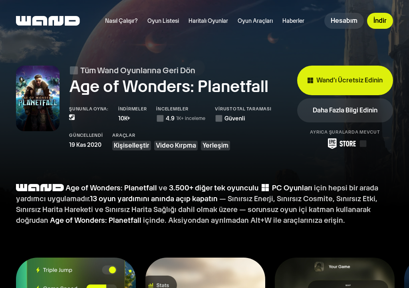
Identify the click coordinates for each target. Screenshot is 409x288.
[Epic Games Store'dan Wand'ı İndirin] (345, 138)
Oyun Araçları (255, 21)
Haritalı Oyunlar (208, 21)
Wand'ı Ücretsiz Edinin (345, 77)
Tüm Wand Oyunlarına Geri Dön (132, 70)
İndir (380, 20)
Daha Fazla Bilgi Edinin (345, 104)
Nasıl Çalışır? (121, 21)
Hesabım (344, 20)
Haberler (293, 21)
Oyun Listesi (163, 21)
